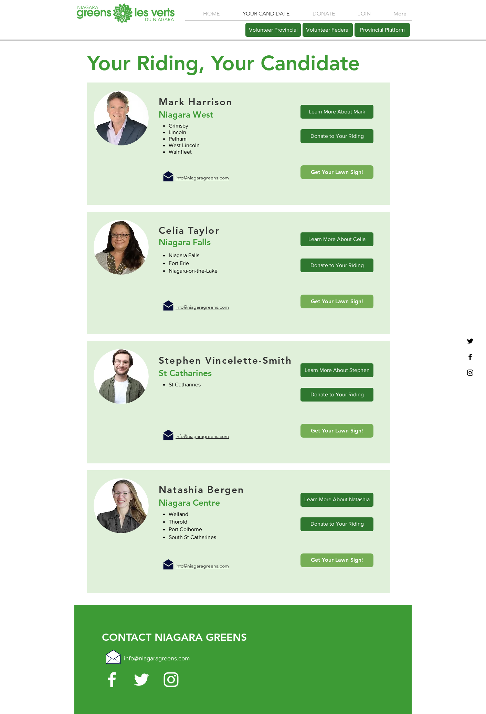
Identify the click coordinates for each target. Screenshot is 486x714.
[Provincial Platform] (382, 30)
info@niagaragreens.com (157, 658)
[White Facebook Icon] (112, 680)
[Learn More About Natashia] (336, 500)
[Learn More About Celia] (336, 239)
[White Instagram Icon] (171, 680)
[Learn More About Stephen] (336, 370)
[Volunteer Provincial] (273, 30)
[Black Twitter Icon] (470, 341)
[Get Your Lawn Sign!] (336, 172)
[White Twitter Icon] (141, 680)
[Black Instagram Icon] (470, 373)
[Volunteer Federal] (328, 30)
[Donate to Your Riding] (336, 136)
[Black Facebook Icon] (470, 357)
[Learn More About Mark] (336, 112)
